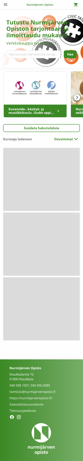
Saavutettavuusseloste (26, 404)
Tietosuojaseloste (23, 411)
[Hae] (70, 54)
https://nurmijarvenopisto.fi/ (31, 398)
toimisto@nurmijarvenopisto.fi (32, 392)
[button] (41, 128)
